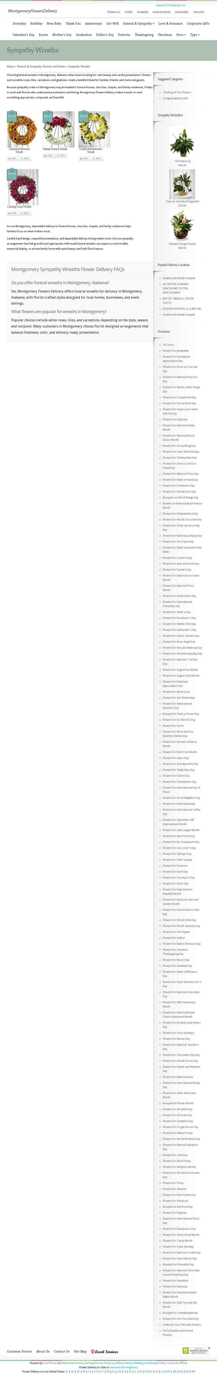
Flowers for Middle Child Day (179, 624)
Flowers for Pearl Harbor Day (180, 1258)
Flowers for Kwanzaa (175, 1286)
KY (156, 1371)
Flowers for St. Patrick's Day (179, 719)
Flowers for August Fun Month (180, 669)
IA (146, 1371)
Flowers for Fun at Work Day (179, 403)
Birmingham (128, 1367)
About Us (43, 1351)
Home (10, 66)
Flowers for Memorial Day (178, 1077)
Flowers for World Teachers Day (181, 926)
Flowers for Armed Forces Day (180, 1060)
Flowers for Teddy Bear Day (179, 769)
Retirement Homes (72, 1363)
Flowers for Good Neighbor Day (181, 797)
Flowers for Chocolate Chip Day (181, 1054)
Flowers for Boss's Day (176, 959)
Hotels (128, 12)
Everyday (19, 23)
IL (135, 1371)
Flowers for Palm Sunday (177, 859)
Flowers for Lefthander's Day (179, 629)
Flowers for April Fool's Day (179, 836)
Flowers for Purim (173, 725)
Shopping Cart (176, 5)
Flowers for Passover (175, 865)
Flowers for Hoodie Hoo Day (179, 491)
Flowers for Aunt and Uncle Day (181, 563)
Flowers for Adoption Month (179, 1166)
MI (187, 1371)
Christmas (165, 34)
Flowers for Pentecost (175, 1200)
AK (72, 1371)
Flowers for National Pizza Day (181, 473)
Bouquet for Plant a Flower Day (181, 713)
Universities (181, 12)
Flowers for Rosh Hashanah (179, 803)
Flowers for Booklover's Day (179, 618)
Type (194, 34)
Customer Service (19, 1351)
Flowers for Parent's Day (177, 569)
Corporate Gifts (198, 23)
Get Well (112, 23)
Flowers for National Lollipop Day (182, 535)
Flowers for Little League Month (181, 830)
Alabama (115, 1367)
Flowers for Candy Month (177, 1240)
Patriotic (124, 34)
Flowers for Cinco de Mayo (178, 1032)
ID (130, 1371)
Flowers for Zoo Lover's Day (179, 847)
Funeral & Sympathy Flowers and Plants (41, 66)
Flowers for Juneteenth (176, 350)
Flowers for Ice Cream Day (178, 541)
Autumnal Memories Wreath (19, 150)
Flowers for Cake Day (175, 1155)
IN (140, 1371)
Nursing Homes (94, 1363)
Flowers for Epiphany (175, 419)
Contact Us (62, 1351)
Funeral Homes (161, 12)
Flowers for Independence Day (180, 513)
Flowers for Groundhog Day (179, 445)
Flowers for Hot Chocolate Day (181, 1318)
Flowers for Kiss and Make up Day (182, 647)
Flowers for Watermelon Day (179, 596)
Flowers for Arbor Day (176, 883)
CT (102, 1371)
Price (181, 34)
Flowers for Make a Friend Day (180, 479)
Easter (43, 34)
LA (162, 1371)
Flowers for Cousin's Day (177, 557)
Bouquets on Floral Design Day (181, 497)
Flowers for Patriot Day (176, 775)
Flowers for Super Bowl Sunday (181, 451)
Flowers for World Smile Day (179, 920)
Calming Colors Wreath (19, 206)
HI (125, 1371)
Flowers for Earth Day (175, 871)
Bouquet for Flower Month (178, 1103)
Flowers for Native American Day (182, 943)
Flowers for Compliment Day (179, 397)
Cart (13, 158)
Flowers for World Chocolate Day (182, 519)
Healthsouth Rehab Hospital (179, 278)
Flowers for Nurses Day (176, 1038)
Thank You (73, 23)
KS (151, 1371)
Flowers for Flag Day (175, 1212)
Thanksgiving (144, 34)
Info (26, 158)
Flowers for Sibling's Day (177, 853)
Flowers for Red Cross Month (180, 752)
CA (89, 1371)
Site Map (80, 1351)
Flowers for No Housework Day (181, 842)
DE (108, 1371)
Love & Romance (171, 23)
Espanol (161, 5)
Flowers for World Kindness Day (181, 1138)
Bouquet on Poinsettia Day (178, 1264)
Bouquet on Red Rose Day (178, 1206)
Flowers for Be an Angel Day (179, 641)
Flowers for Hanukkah (175, 1280)
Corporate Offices (176, 1363)
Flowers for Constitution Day (179, 781)
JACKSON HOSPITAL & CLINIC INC (182, 308)
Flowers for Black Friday (177, 1161)
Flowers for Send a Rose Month (181, 1234)
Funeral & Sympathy (138, 23)
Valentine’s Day (24, 34)
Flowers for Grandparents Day (180, 763)
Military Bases (124, 1363)
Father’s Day (105, 34)
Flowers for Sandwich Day (178, 1121)
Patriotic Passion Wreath (55, 149)
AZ (78, 1371)
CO (96, 1371)
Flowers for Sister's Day (177, 612)
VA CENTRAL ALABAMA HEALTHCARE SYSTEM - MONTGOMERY (176, 288)
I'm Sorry (168, 344)
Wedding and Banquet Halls (149, 1363)
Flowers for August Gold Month (181, 675)
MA (181, 1371)
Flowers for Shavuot (174, 1189)
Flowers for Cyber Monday (178, 1246)
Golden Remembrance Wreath (90, 150)
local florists (50, 1363)
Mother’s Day (62, 34)
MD (175, 1371)
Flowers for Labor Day (176, 758)
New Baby (54, 23)
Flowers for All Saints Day (177, 1109)
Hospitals (142, 12)
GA (119, 1371)
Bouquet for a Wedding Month (180, 1312)
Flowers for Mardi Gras (176, 691)
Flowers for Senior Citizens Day (181, 635)
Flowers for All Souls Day (177, 1115)
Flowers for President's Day (179, 485)
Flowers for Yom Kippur (176, 931)
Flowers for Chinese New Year (180, 457)
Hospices (109, 1363)
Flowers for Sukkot (174, 937)
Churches (198, 12)
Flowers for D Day (173, 1183)
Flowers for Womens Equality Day (182, 653)
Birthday (36, 23)
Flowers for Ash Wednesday (179, 697)
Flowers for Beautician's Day (179, 1228)
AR (83, 1371)
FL (113, 1371)
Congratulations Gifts (175, 98)
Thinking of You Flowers (177, 92)
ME (168, 1371)
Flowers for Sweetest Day (177, 965)
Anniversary (93, 23)
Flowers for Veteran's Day (178, 1133)
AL (66, 1371)
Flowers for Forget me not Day (180, 1127)
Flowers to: (113, 12)
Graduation (84, 34)
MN (193, 1371)
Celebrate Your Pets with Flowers (182, 1324)
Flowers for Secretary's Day (179, 877)
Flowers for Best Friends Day (179, 1194)
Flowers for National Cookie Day (182, 1252)
